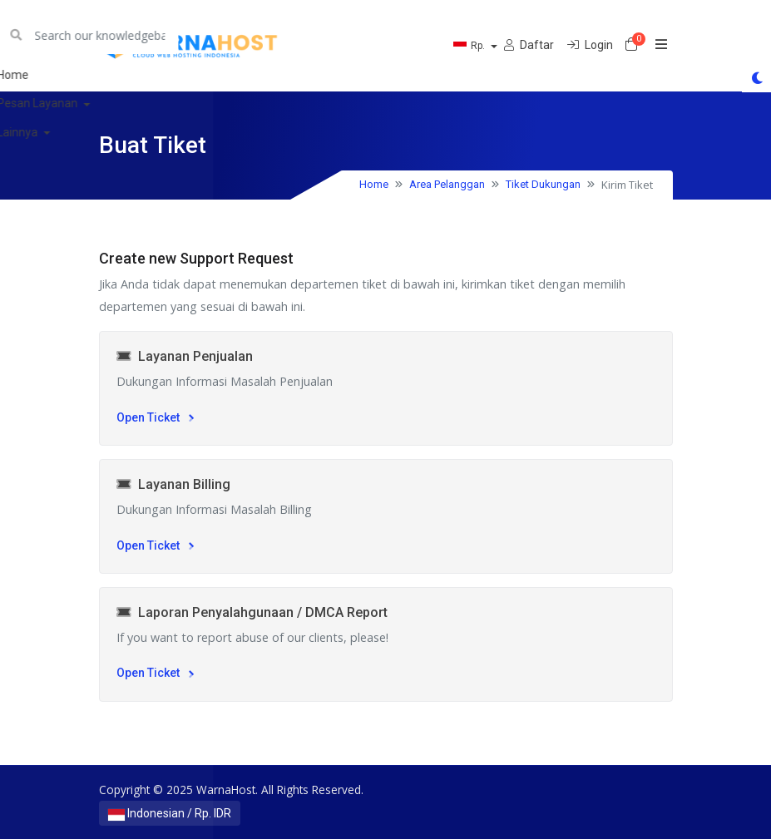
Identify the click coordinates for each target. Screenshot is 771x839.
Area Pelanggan (447, 184)
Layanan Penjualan (184, 356)
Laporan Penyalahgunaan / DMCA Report (252, 612)
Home (373, 184)
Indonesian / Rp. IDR (169, 813)
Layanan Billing (173, 484)
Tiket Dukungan (543, 184)
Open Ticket (155, 417)
